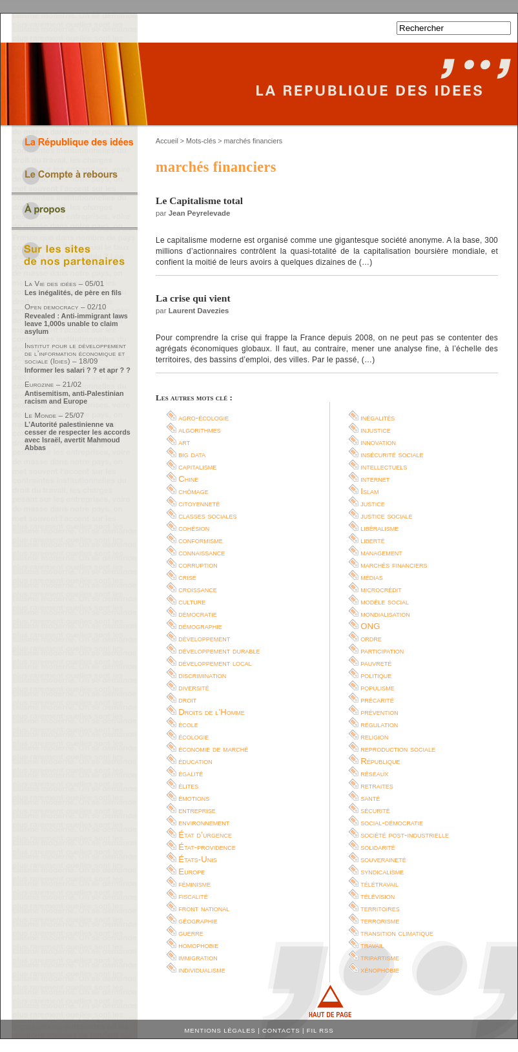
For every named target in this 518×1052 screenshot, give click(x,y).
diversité (193, 687)
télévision (377, 896)
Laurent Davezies (199, 311)
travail (372, 945)
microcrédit (381, 589)
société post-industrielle (404, 835)
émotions (193, 798)
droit (187, 700)
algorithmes (199, 430)
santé (370, 798)
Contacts (281, 1030)
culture (191, 601)
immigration (197, 957)
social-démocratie (391, 822)
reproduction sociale (397, 749)
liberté (372, 540)
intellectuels (383, 466)
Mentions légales (220, 1030)
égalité (190, 773)
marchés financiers (393, 565)
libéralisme (379, 528)
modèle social (384, 601)
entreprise (197, 810)
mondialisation (384, 614)
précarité (377, 700)
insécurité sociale (391, 454)
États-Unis (197, 859)
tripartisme (379, 957)
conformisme (200, 540)
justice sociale (386, 516)
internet (374, 479)
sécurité (375, 810)
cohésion (193, 528)
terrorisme (379, 920)
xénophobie (379, 970)
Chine (188, 479)
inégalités (377, 417)
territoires (379, 908)
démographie (200, 626)
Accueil (167, 141)
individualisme (201, 970)
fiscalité (193, 896)
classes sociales (207, 516)
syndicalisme (382, 871)
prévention (379, 712)
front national (203, 908)
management (381, 552)
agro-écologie (203, 417)
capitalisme (197, 466)
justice (372, 503)
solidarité (377, 847)
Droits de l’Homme (211, 712)
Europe (191, 871)
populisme (377, 687)
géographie (198, 920)
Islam (369, 491)
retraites (376, 785)
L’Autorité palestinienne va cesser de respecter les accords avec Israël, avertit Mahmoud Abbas (77, 435)
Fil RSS (320, 1030)
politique (375, 675)
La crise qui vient (193, 298)
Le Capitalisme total (199, 200)
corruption (198, 565)
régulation (379, 724)
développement (204, 638)
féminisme (194, 884)
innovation (378, 442)
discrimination (202, 675)
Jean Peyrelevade (200, 213)
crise (187, 577)
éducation (195, 761)
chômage (193, 491)
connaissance (201, 552)
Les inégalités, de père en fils (73, 292)
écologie (193, 736)
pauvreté (375, 663)
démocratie (197, 614)
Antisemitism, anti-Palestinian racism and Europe (74, 397)
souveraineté (383, 859)
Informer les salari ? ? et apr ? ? (77, 370)
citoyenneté (199, 503)
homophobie (198, 945)
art (184, 442)
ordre (371, 638)
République (380, 761)
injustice (375, 430)
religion (374, 736)
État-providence (206, 847)
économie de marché (213, 749)
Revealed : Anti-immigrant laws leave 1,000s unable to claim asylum (76, 323)
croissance (197, 589)
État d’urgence (205, 835)
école (188, 724)
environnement (203, 822)
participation (382, 650)
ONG (370, 626)
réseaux (374, 773)
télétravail (379, 884)
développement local (214, 663)
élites (188, 785)
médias (371, 577)
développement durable (219, 650)
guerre (190, 933)
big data (191, 454)
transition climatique (396, 933)
